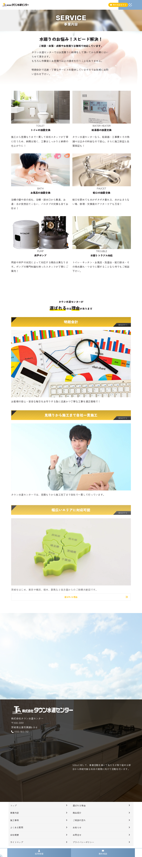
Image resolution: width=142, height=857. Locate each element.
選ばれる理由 (79, 805)
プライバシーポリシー (83, 842)
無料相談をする (118, 4)
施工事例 (14, 820)
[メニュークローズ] (126, 5)
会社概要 (14, 834)
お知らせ (77, 827)
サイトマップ (16, 842)
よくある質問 (16, 827)
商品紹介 (77, 812)
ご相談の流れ (79, 820)
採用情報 (39, 852)
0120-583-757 (21, 731)
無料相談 (103, 852)
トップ (13, 805)
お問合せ (77, 834)
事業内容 (14, 812)
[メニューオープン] (125, 4)
